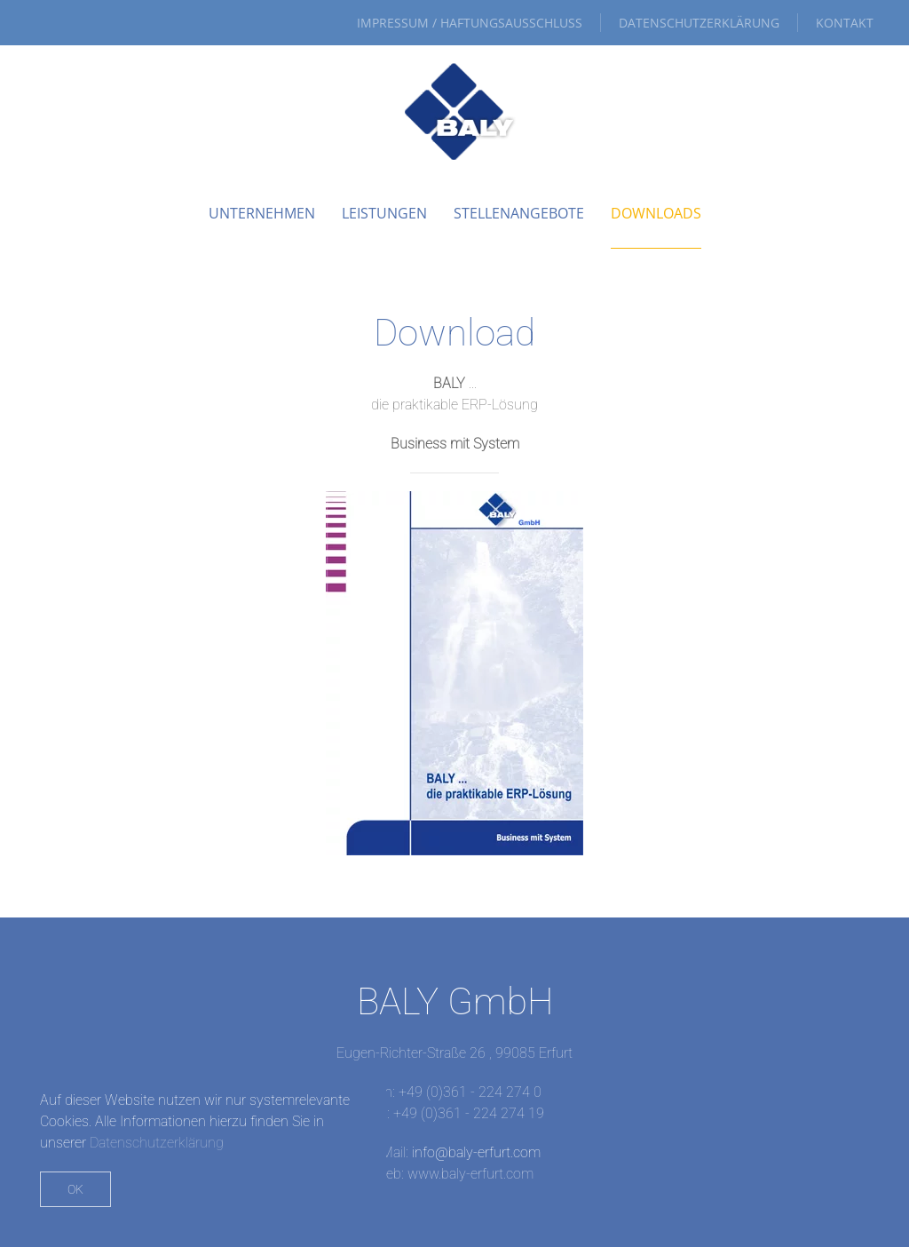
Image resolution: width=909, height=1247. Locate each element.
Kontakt (844, 22)
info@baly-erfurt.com (476, 1152)
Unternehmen (262, 213)
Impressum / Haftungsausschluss (469, 22)
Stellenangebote (519, 213)
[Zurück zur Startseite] (454, 111)
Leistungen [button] (384, 213)
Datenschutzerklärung (699, 22)
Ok (75, 1189)
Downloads (656, 213)
